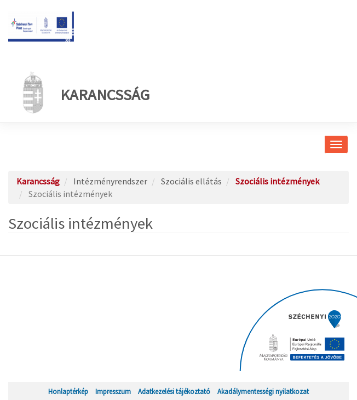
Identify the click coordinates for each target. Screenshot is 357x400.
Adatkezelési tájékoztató (174, 391)
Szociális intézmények (277, 181)
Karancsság (82, 92)
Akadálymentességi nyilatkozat (263, 391)
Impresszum (113, 391)
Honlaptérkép (68, 391)
